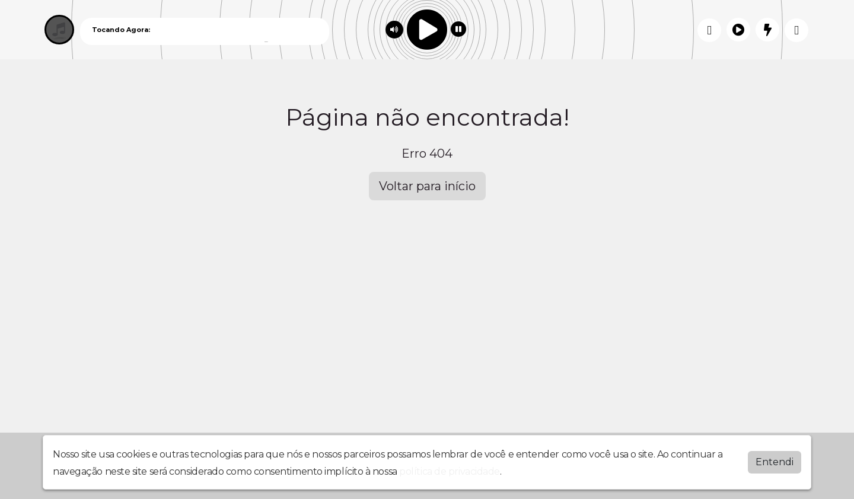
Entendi (775, 462)
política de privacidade (449, 471)
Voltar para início (427, 186)
